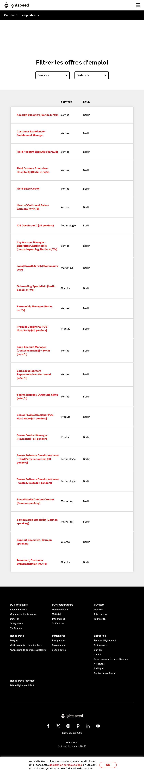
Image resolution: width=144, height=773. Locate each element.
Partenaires (58, 635)
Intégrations (16, 623)
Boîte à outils (59, 650)
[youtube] (98, 726)
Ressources (17, 635)
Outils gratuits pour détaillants (26, 645)
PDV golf (99, 604)
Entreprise (100, 635)
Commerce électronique (23, 614)
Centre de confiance (105, 673)
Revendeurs (58, 645)
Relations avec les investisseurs (111, 659)
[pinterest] (78, 726)
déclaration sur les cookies (65, 765)
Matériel (14, 618)
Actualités (99, 663)
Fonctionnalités (18, 609)
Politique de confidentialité (72, 746)
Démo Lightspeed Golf (22, 685)
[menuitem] (9, 15)
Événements (101, 645)
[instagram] (68, 726)
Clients (98, 654)
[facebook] (48, 726)
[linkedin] (88, 726)
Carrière (98, 650)
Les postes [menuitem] (28, 15)
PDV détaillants (19, 604)
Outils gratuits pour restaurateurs (28, 650)
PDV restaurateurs (62, 604)
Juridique (99, 668)
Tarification (16, 628)
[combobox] (52, 75)
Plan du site (72, 742)
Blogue (14, 640)
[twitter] (58, 726)
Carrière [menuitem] (9, 15)
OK (108, 765)
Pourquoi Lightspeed (105, 640)
